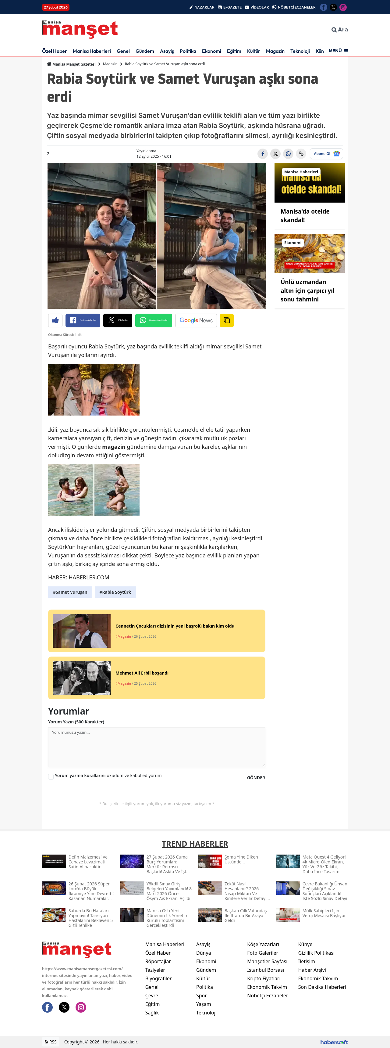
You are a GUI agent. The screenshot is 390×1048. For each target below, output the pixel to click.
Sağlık (152, 1012)
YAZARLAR (204, 7)
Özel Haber (54, 51)
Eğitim (234, 51)
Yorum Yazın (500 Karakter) (76, 722)
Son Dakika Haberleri (322, 987)
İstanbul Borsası (265, 970)
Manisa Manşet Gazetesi (71, 64)
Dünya (203, 952)
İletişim (306, 961)
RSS (51, 1042)
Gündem (145, 51)
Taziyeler (155, 970)
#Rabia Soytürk (115, 592)
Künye (305, 944)
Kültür (253, 51)
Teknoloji (300, 51)
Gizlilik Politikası (316, 952)
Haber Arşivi (312, 970)
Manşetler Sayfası (267, 961)
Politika (188, 51)
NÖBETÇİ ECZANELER (297, 7)
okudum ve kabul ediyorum (108, 775)
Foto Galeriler (262, 952)
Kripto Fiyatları (263, 978)
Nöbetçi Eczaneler (267, 995)
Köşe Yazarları (263, 944)
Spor (201, 995)
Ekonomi (211, 51)
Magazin (275, 51)
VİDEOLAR (259, 7)
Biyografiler (158, 978)
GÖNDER (256, 777)
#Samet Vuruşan (70, 592)
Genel (123, 51)
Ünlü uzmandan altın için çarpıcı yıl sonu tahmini (308, 290)
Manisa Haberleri (92, 51)
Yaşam (203, 1004)
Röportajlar (158, 961)
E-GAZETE (232, 7)
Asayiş (167, 51)
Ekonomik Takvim (267, 987)
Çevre (151, 995)
